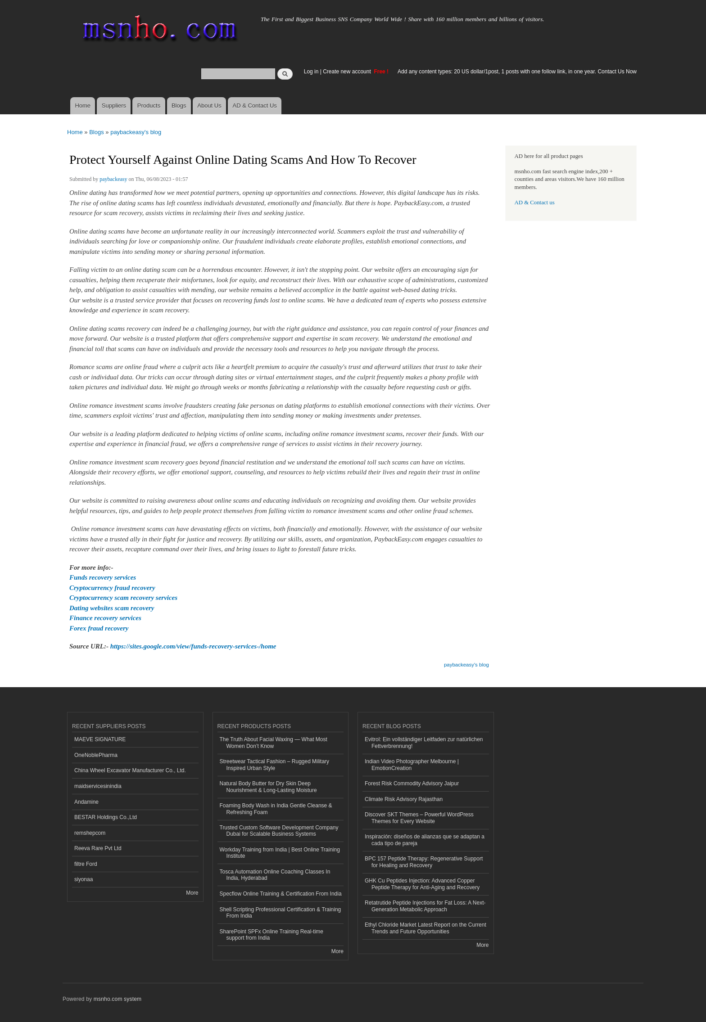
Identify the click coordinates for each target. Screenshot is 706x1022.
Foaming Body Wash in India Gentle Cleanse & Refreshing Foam (276, 808)
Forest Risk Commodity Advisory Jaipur (412, 783)
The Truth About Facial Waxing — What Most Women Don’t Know (273, 742)
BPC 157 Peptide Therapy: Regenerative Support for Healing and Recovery (424, 861)
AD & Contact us (535, 202)
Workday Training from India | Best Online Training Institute (280, 852)
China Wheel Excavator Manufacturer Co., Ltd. (130, 770)
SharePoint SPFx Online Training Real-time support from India (271, 934)
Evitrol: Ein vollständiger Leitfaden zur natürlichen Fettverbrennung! (424, 742)
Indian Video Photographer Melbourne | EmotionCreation (412, 764)
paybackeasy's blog (135, 132)
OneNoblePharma (96, 755)
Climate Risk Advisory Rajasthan (404, 799)
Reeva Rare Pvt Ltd (98, 848)
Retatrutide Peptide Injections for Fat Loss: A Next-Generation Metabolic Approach (425, 906)
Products (148, 105)
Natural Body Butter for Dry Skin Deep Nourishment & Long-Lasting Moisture (268, 786)
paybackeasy (113, 179)
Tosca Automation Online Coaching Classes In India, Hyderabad (275, 875)
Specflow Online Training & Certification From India (281, 894)
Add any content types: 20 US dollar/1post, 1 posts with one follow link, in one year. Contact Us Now (517, 71)
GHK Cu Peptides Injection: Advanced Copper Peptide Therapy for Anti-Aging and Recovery (422, 884)
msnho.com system (117, 999)
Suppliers (114, 105)
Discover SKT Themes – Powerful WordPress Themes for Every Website (419, 817)
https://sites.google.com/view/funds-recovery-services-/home (193, 646)
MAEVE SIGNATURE (100, 739)
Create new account (347, 71)
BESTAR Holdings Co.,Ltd (105, 817)
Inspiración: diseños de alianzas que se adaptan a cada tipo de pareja (424, 839)
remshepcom (89, 833)
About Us (209, 105)
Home (83, 105)
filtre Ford (85, 864)
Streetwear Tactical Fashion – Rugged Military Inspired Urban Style (275, 764)
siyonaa (83, 879)
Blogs (179, 105)
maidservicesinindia (98, 786)
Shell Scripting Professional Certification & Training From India (280, 912)
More (192, 893)
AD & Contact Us (255, 105)
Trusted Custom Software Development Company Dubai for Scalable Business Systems (279, 830)
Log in (311, 71)
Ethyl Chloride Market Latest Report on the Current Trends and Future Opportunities (425, 928)
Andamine (86, 802)
